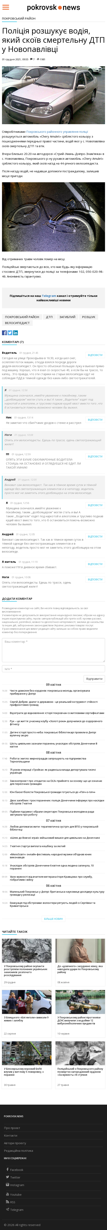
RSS (10, 1202)
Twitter (13, 1177)
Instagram (15, 1185)
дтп (49, 317)
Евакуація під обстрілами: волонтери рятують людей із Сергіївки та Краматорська (52, 904)
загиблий (67, 317)
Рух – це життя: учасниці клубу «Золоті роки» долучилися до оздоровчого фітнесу (56, 723)
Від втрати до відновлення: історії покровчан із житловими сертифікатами (57, 713)
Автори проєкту (15, 1143)
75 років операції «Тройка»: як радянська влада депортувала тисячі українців (53, 771)
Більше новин (53, 919)
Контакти (10, 1135)
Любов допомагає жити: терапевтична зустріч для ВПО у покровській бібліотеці (54, 828)
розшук (88, 317)
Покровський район (18, 18)
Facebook (14, 1170)
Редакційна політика (18, 1151)
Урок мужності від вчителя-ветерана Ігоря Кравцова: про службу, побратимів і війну (51, 878)
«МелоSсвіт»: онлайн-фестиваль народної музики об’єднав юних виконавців (51, 856)
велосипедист (17, 323)
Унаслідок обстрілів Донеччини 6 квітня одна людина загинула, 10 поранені (52, 867)
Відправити (94, 679)
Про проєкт (12, 1128)
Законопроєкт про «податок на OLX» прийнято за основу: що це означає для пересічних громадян (56, 782)
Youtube (14, 1194)
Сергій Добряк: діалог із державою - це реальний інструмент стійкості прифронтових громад (54, 703)
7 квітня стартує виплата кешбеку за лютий (37, 846)
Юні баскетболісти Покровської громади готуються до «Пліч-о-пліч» (52, 792)
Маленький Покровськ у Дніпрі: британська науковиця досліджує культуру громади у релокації (57, 893)
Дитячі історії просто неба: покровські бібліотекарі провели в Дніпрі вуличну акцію (53, 734)
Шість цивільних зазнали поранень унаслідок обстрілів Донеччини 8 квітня (53, 745)
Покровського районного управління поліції (57, 132)
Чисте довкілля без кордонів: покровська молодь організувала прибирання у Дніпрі (50, 692)
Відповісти (95, 355)
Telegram (49, 296)
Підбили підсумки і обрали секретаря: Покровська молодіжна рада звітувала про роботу (52, 813)
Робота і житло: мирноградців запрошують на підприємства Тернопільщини (48, 760)
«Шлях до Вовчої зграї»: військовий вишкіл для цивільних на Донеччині (55, 837)
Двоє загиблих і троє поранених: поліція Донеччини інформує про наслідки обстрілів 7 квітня (57, 802)
